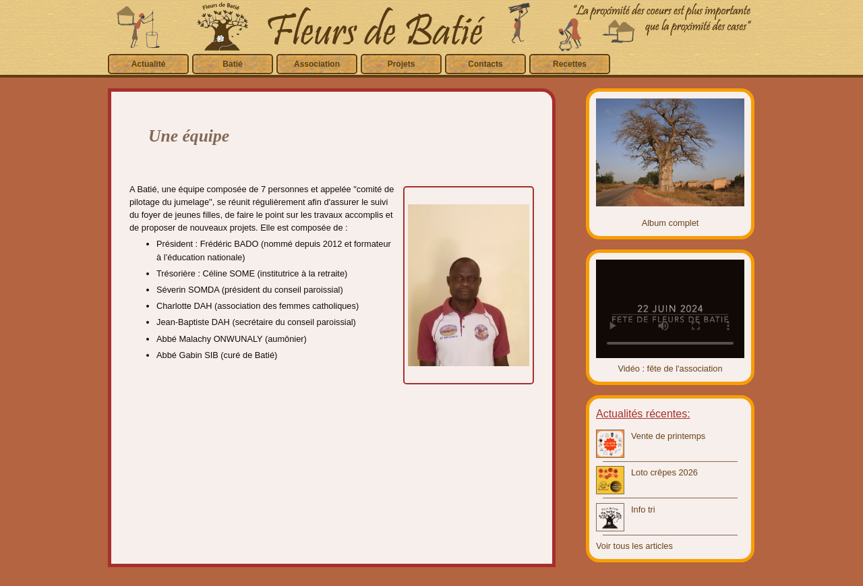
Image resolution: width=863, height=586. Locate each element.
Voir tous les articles (634, 546)
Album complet (670, 223)
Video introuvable (670, 309)
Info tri (643, 509)
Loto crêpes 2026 (664, 472)
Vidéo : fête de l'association (670, 368)
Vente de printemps (668, 436)
